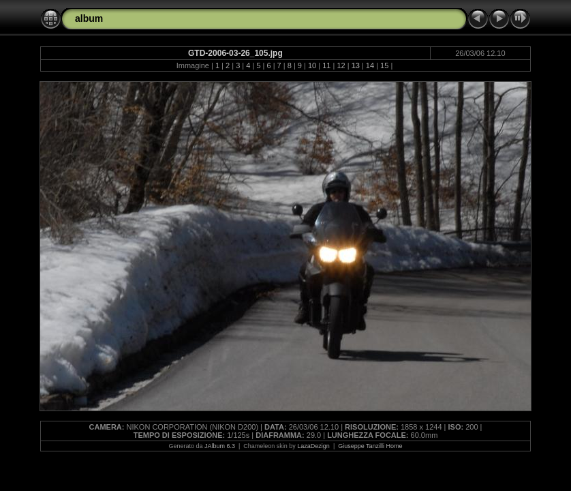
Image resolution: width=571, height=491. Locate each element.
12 (341, 65)
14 (370, 65)
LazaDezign (313, 446)
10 (312, 65)
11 (326, 65)
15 (384, 65)
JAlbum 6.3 (219, 446)
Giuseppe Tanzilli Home (370, 446)
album (89, 18)
